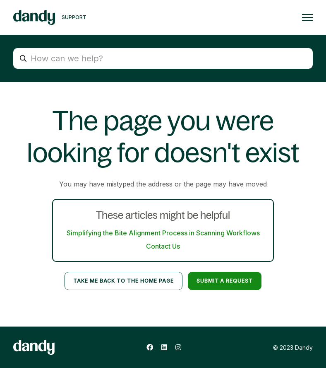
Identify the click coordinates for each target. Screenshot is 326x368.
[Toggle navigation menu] (307, 17)
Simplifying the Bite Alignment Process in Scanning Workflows (163, 233)
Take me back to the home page (123, 281)
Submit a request (225, 281)
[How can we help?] (163, 58)
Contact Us (163, 246)
